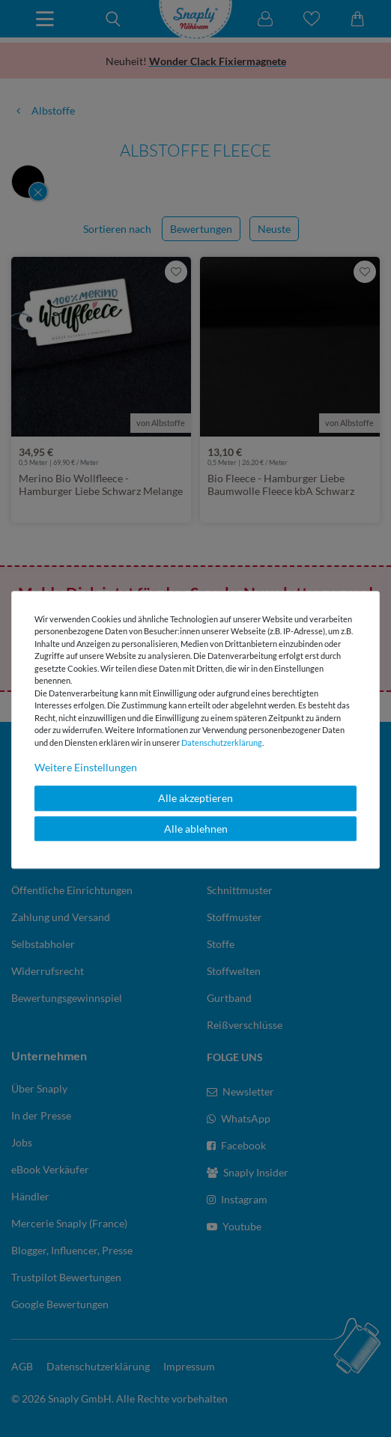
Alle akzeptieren (195, 798)
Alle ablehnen (196, 828)
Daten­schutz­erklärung (221, 742)
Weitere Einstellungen (85, 767)
